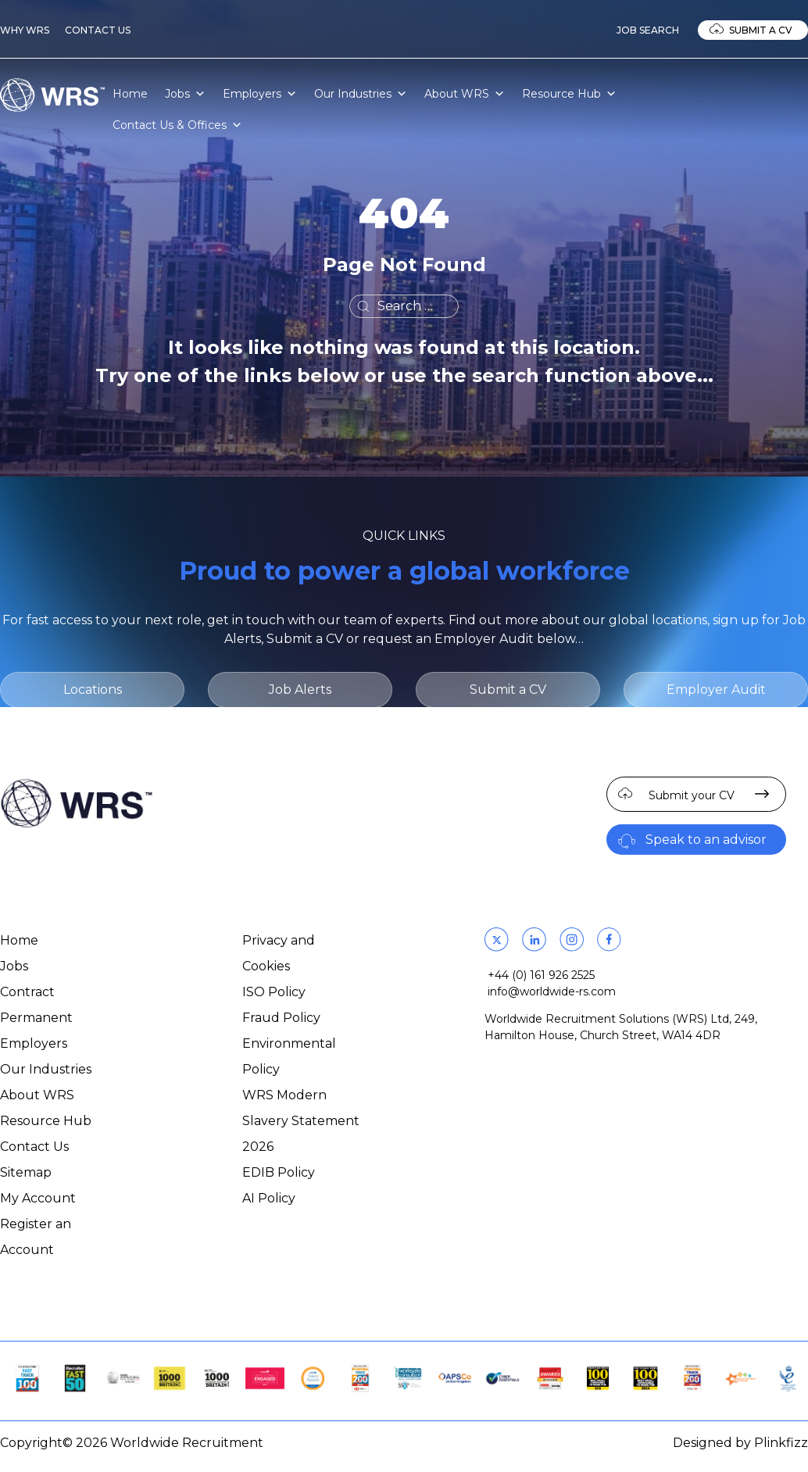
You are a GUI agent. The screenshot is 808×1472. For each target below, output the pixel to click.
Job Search (648, 30)
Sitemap (26, 1172)
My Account (38, 1198)
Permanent (36, 1017)
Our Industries (360, 93)
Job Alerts (300, 689)
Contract (27, 991)
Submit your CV (692, 795)
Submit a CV (760, 30)
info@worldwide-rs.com (552, 991)
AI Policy (268, 1198)
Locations (92, 689)
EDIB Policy (278, 1172)
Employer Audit (716, 689)
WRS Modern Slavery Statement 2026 (300, 1121)
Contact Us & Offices (177, 125)
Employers (260, 93)
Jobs (185, 93)
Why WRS (24, 30)
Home (130, 94)
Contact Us (97, 30)
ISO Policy (274, 991)
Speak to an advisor (706, 839)
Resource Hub (569, 93)
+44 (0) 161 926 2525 (541, 975)
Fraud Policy (281, 1017)
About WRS (464, 93)
